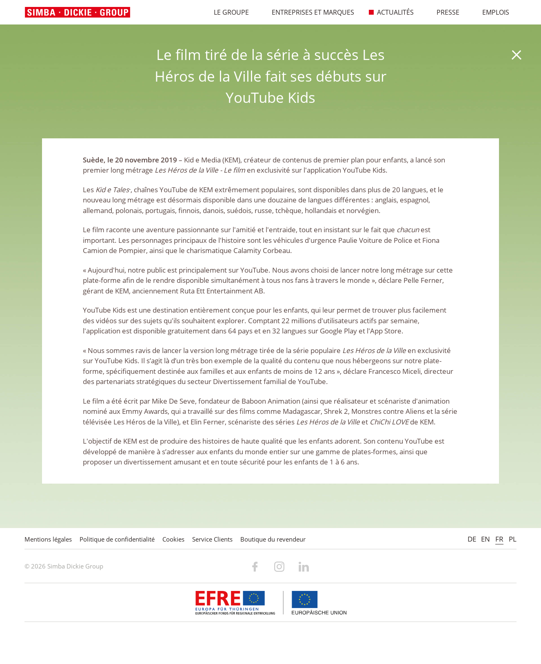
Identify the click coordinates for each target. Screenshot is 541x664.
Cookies (173, 539)
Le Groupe (227, 12)
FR (499, 539)
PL (513, 539)
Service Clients (212, 539)
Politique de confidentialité (117, 539)
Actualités (391, 12)
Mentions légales (48, 539)
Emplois (491, 12)
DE (472, 539)
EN (485, 539)
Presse (443, 12)
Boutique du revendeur (273, 539)
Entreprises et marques (308, 12)
